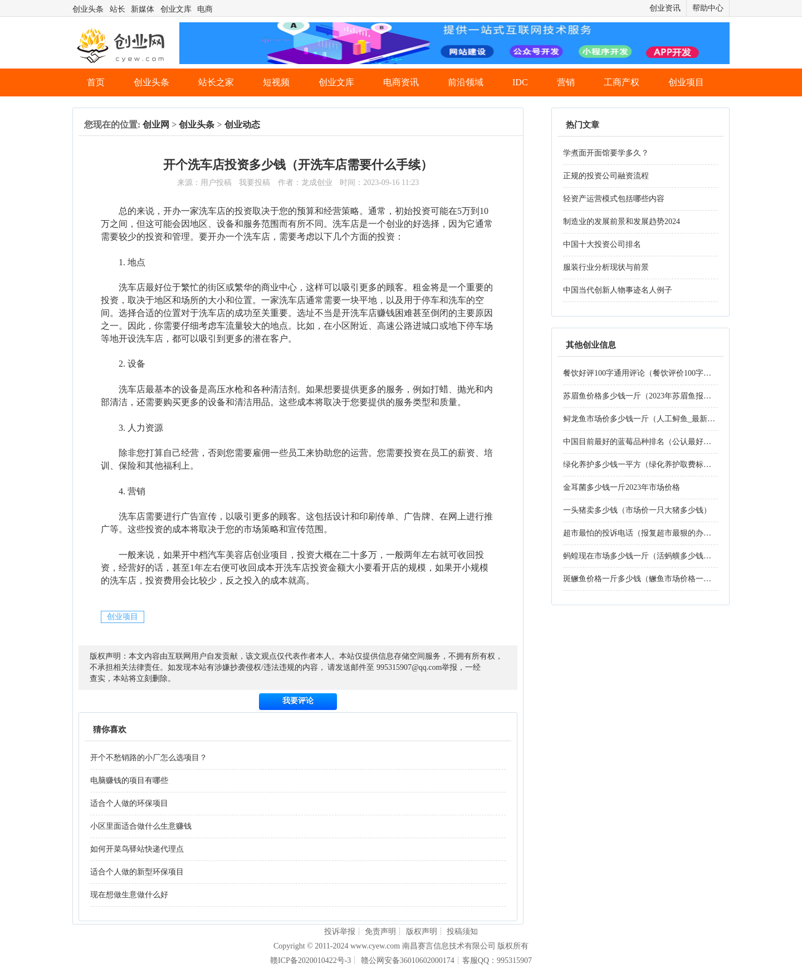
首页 (96, 82)
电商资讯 (401, 82)
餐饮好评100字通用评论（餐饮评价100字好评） (645, 373)
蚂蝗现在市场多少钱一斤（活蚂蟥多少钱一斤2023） (652, 556)
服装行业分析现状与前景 (606, 267)
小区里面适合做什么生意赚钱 (141, 826)
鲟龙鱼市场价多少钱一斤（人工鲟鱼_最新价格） (647, 419)
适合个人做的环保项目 (129, 803)
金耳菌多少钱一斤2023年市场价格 (621, 487)
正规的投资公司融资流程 (606, 176)
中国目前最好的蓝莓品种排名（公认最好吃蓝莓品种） (656, 441)
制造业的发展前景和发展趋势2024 (621, 221)
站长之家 (216, 82)
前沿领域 (465, 82)
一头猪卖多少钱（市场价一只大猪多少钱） (637, 510)
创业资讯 (665, 8)
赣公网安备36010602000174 (407, 960)
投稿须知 (462, 931)
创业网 (156, 124)
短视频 (276, 82)
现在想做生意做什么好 (129, 895)
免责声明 (380, 931)
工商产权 (621, 82)
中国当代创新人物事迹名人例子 (617, 290)
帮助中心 (707, 8)
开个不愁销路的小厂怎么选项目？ (148, 757)
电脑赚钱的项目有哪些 (129, 780)
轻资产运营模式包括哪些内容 (613, 198)
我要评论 (298, 701)
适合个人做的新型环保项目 (137, 872)
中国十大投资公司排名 (602, 244)
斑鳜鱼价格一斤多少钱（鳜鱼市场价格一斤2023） (649, 579)
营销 (566, 82)
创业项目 (686, 82)
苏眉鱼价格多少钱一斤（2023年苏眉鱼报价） (641, 396)
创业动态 (242, 124)
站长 (117, 9)
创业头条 (88, 9)
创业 (395, 223)
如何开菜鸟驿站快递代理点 (137, 849)
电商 (205, 9)
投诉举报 (339, 931)
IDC (520, 82)
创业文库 (176, 9)
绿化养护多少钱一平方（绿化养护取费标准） (641, 464)
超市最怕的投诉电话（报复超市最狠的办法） (641, 533)
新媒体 (142, 9)
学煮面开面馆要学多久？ (606, 153)
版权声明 (421, 931)
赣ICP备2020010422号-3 (310, 960)
